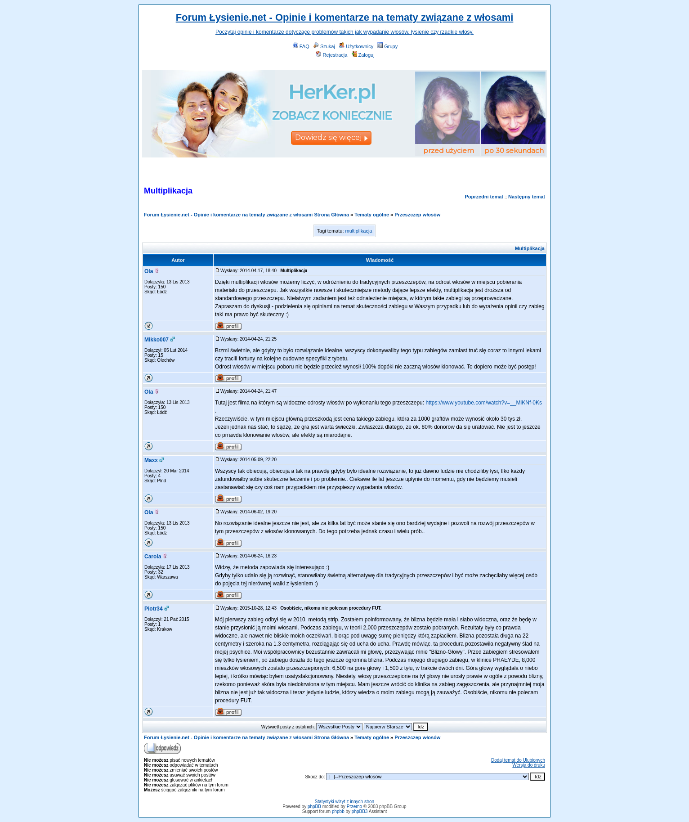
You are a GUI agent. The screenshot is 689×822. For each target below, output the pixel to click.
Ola (148, 271)
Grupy (387, 46)
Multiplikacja (530, 248)
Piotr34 (153, 609)
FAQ (301, 46)
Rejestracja (331, 55)
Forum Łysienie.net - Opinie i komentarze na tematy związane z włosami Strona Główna (246, 214)
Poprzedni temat (484, 196)
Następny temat (526, 196)
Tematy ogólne (371, 214)
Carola (152, 556)
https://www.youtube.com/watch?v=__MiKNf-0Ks (483, 403)
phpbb (338, 811)
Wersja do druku (528, 765)
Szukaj (324, 46)
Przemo (354, 806)
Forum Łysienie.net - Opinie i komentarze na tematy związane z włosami (345, 17)
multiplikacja (358, 231)
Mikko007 (156, 340)
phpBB (314, 806)
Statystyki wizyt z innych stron (344, 801)
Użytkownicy (356, 46)
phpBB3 (360, 811)
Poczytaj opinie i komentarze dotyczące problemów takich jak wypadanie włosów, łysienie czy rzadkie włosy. (344, 32)
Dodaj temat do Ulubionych (518, 760)
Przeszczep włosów (417, 214)
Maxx (151, 460)
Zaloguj (363, 55)
